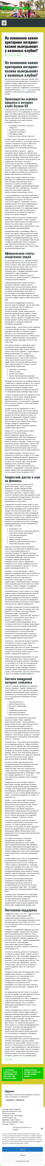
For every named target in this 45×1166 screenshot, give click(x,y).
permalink (9, 1059)
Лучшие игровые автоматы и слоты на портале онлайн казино (32, 1073)
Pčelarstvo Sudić (16, 7)
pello (20, 55)
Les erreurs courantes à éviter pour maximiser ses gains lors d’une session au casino (10, 1074)
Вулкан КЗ (24, 90)
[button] (42, 1128)
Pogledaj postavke (22, 1161)
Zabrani (22, 1155)
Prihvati (22, 1149)
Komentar (15, 1100)
